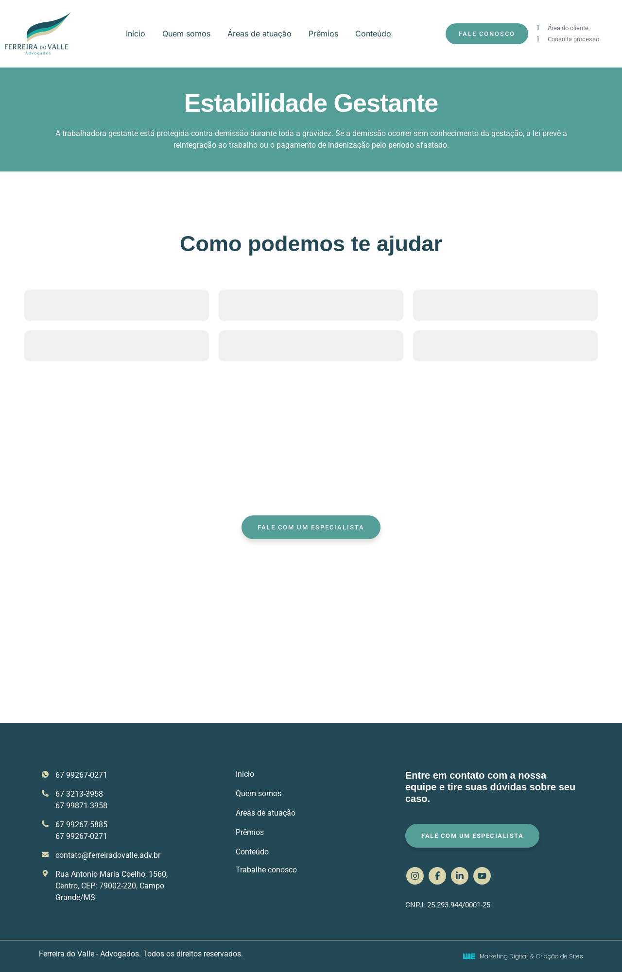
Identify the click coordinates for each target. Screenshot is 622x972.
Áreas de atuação (259, 33)
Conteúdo (373, 33)
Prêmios (323, 33)
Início (135, 33)
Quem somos (186, 33)
